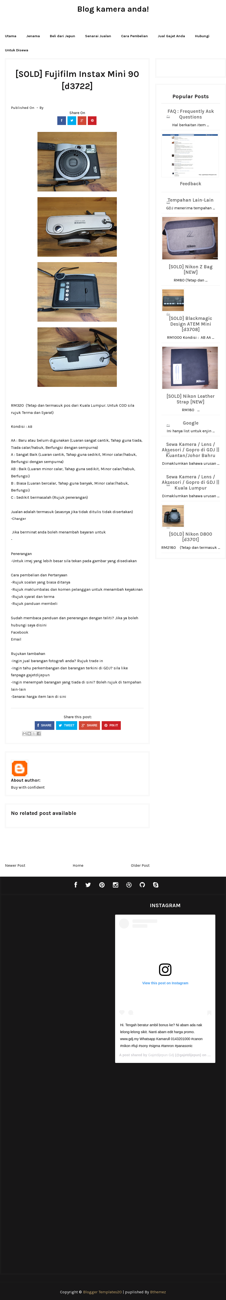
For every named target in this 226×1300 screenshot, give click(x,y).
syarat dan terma (39, 596)
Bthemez (158, 1291)
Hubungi (202, 36)
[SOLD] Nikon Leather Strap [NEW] (190, 399)
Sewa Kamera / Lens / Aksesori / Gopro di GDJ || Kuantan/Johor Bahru (190, 450)
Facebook (19, 632)
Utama (10, 36)
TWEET (66, 725)
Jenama (33, 36)
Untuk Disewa (16, 50)
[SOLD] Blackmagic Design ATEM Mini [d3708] (190, 324)
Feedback (190, 183)
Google (190, 423)
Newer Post (15, 865)
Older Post (140, 865)
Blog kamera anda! (113, 9)
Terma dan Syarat (37, 412)
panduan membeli (41, 603)
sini (63, 696)
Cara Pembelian (134, 36)
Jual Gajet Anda (171, 36)
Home (78, 865)
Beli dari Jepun (62, 36)
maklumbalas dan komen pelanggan (57, 589)
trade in (96, 660)
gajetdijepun (38, 675)
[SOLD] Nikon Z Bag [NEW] (191, 269)
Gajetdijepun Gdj (160, 1054)
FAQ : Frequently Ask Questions (190, 114)
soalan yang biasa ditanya (47, 582)
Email (16, 639)
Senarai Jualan (98, 36)
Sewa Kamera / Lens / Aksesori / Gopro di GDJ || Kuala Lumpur (190, 482)
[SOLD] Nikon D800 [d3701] (190, 537)
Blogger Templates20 (102, 1291)
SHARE (44, 725)
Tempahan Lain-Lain (190, 200)
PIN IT (111, 725)
